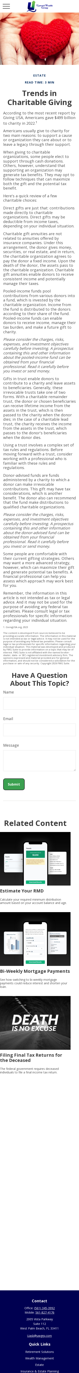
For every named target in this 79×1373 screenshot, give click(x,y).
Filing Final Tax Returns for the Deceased (31, 1057)
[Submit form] (14, 784)
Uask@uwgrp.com (39, 1336)
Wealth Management (39, 1358)
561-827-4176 (44, 1312)
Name (8, 692)
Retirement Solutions (39, 1352)
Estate (39, 1365)
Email (8, 718)
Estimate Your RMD (22, 891)
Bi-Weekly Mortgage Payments (35, 971)
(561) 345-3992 (44, 1308)
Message (11, 745)
